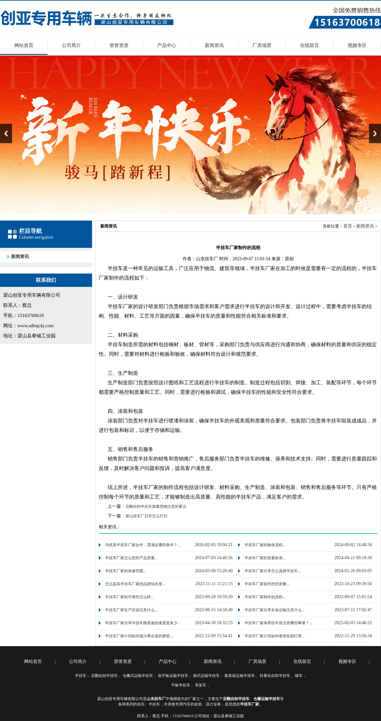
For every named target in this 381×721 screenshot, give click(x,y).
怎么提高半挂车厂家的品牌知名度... (135, 584)
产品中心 (166, 45)
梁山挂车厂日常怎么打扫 (146, 516)
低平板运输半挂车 (173, 675)
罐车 (299, 675)
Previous (6, 133)
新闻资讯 (214, 45)
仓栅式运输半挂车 (138, 675)
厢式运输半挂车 (206, 675)
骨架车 (200, 685)
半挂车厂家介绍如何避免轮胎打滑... (274, 636)
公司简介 (71, 45)
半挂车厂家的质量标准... (264, 558)
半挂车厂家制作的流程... (264, 597)
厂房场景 (261, 45)
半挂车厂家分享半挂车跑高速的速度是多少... (142, 623)
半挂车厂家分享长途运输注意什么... (274, 610)
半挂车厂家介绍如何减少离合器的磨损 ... (139, 636)
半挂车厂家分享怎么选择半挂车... (272, 571)
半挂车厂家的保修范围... (125, 571)
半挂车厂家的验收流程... (264, 545)
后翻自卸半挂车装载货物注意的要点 (155, 506)
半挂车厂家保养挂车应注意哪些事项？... (278, 623)
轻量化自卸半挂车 (275, 675)
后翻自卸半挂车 (104, 675)
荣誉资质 (119, 45)
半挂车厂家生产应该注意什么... (131, 610)
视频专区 (357, 45)
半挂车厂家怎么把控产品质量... (131, 558)
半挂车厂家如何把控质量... (266, 584)
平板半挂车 (180, 685)
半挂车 (80, 675)
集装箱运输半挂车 (239, 675)
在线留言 (309, 45)
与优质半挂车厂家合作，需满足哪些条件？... (142, 545)
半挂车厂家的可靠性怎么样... (129, 597)
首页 (347, 226)
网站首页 (23, 45)
